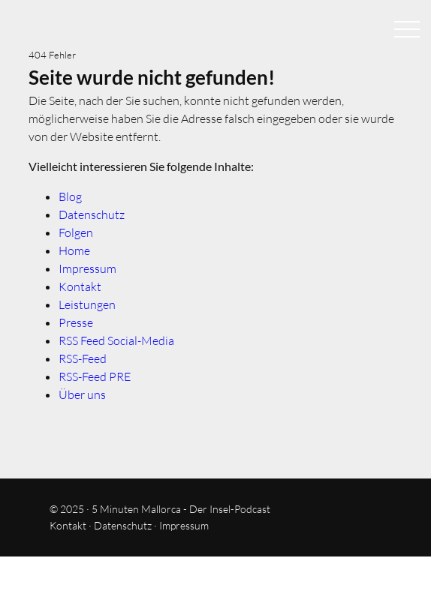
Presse (76, 322)
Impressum (87, 268)
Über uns (82, 394)
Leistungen (87, 304)
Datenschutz (92, 214)
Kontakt (80, 286)
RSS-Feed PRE (95, 376)
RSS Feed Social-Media (116, 340)
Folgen (76, 232)
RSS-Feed (83, 358)
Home (74, 250)
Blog (70, 196)
